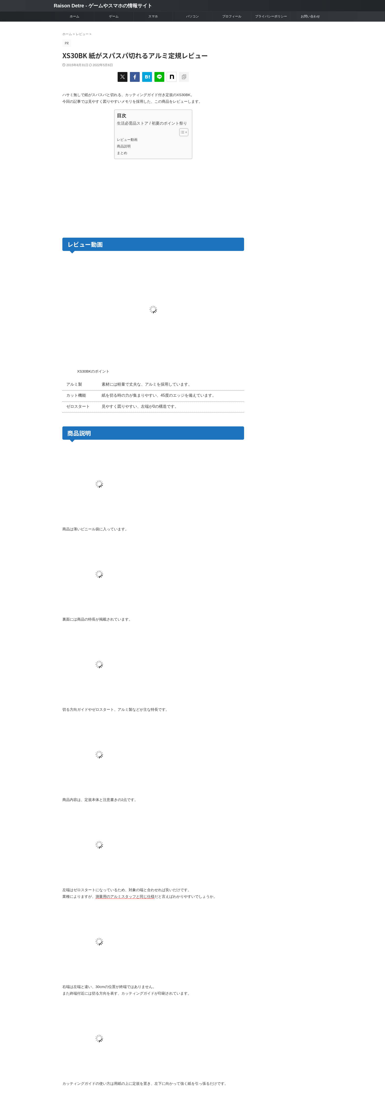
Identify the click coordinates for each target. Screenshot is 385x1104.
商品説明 (124, 146)
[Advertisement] (107, 197)
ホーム (74, 16)
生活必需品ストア (132, 123)
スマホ (153, 16)
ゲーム (114, 16)
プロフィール (231, 16)
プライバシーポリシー (271, 16)
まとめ (122, 153)
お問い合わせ (310, 16)
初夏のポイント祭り (169, 123)
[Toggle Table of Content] (181, 132)
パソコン (192, 16)
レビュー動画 (127, 140)
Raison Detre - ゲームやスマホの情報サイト (103, 5)
